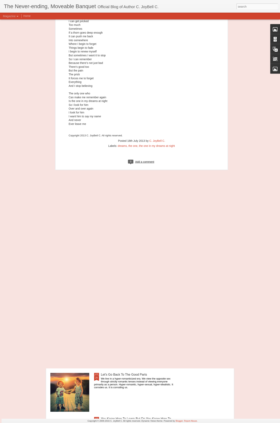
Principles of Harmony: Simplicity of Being (129, 286)
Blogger (179, 421)
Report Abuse (190, 421)
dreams (122, 81)
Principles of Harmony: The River (123, 330)
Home (27, 15)
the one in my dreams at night (157, 81)
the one (132, 81)
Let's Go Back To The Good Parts (124, 374)
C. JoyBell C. (157, 76)
